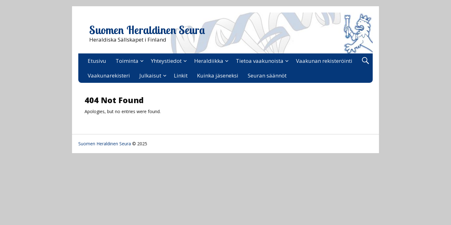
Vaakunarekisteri (109, 75)
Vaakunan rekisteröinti (324, 60)
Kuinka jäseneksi (217, 75)
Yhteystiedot (166, 60)
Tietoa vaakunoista (259, 60)
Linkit (181, 75)
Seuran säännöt (267, 75)
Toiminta (127, 60)
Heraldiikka (208, 60)
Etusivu (97, 60)
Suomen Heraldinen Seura (147, 30)
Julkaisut (150, 75)
